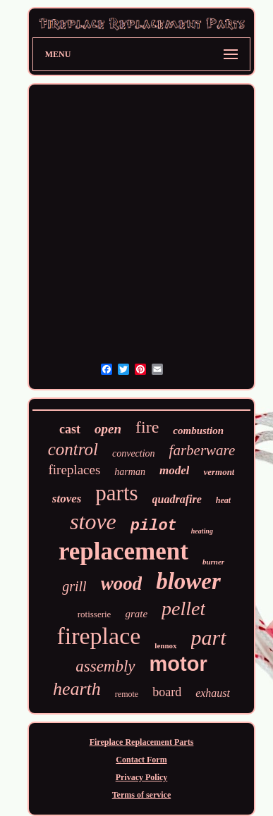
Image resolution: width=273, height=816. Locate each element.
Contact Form (141, 760)
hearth (77, 689)
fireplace (98, 636)
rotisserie (94, 614)
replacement (123, 551)
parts (116, 493)
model (174, 470)
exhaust (212, 693)
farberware (202, 450)
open (108, 428)
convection (133, 453)
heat (223, 500)
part (208, 637)
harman (129, 471)
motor (178, 664)
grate (136, 613)
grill (74, 586)
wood (121, 583)
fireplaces (75, 469)
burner (213, 561)
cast (69, 429)
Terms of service (141, 795)
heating (202, 531)
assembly (105, 666)
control (73, 449)
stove (93, 521)
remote (126, 694)
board (166, 692)
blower (188, 581)
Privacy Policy (142, 777)
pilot (154, 526)
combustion (198, 430)
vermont (218, 471)
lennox (165, 645)
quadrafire (177, 499)
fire (147, 427)
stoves (67, 498)
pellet (183, 608)
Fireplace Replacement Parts (142, 742)
